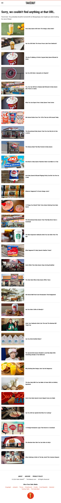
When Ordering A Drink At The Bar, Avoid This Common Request (42, 457)
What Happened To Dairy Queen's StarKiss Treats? (38, 250)
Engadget (8, 487)
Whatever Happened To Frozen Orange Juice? (37, 191)
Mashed (51, 487)
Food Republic (43, 487)
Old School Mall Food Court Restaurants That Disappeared (40, 294)
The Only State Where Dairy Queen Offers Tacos (37, 280)
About (20, 476)
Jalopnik (15, 487)
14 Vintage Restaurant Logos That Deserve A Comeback (40, 427)
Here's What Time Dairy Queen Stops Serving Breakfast (39, 265)
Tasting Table (25, 489)
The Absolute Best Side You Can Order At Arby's (38, 442)
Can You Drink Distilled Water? (33, 339)
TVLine (21, 487)
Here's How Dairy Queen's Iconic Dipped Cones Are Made (40, 398)
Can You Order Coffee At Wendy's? (34, 309)
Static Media (20, 479)
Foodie (36, 487)
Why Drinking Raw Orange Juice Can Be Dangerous (38, 368)
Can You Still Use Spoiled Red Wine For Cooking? (38, 413)
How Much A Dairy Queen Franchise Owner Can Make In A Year (41, 161)
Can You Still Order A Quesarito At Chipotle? (37, 73)
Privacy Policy (38, 476)
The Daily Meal (35, 489)
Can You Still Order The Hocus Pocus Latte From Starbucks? (41, 43)
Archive (27, 476)
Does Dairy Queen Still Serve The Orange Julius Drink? (39, 28)
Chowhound (28, 487)
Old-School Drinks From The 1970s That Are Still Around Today (41, 117)
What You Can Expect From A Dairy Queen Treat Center (39, 102)
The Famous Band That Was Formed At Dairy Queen (38, 147)
